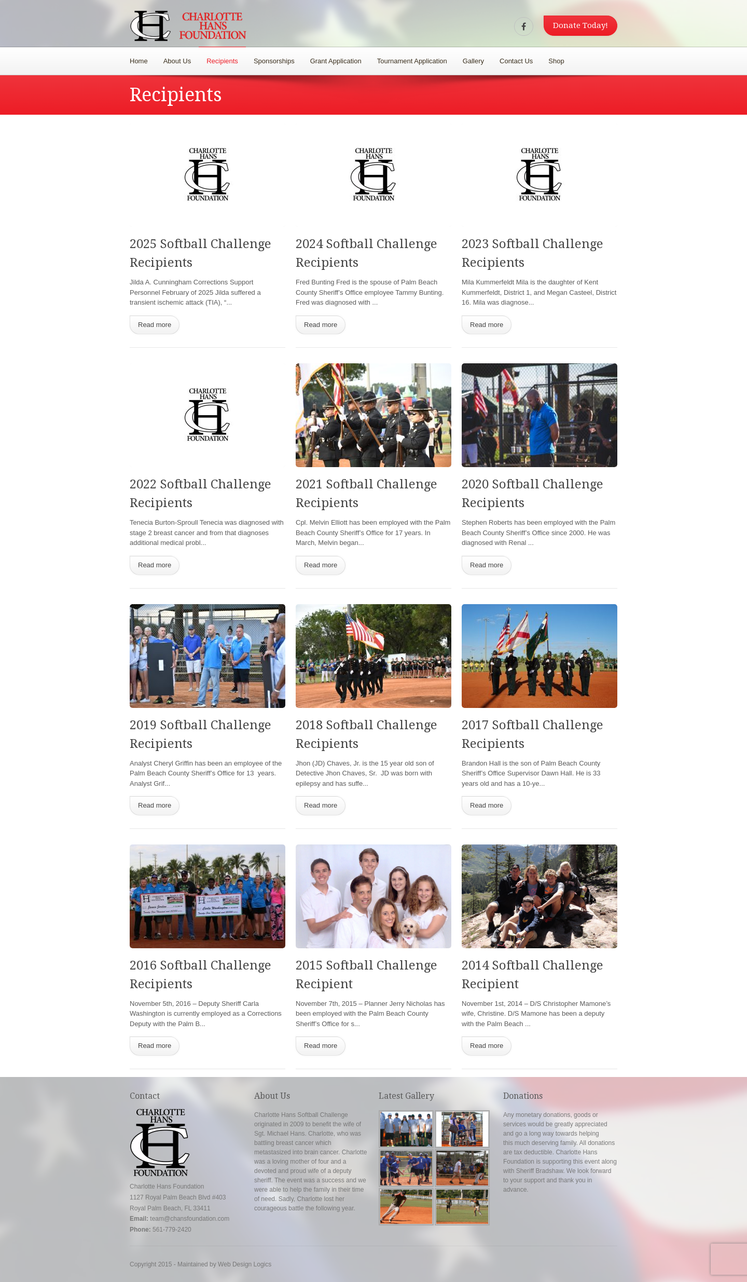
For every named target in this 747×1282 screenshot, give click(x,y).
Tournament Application (412, 61)
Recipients (222, 61)
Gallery (473, 61)
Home (139, 61)
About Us (177, 61)
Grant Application (336, 61)
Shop (556, 61)
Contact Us (516, 61)
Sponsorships (274, 61)
